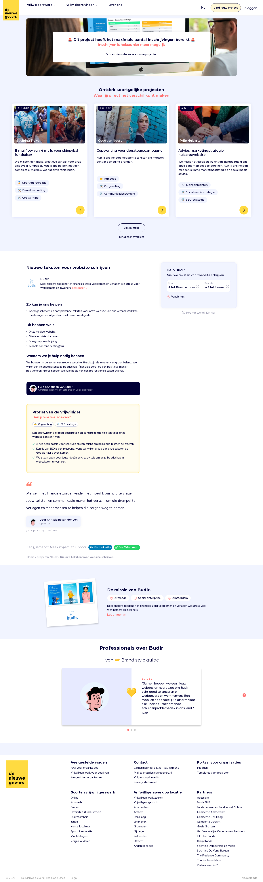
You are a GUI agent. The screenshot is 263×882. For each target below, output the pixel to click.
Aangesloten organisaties (86, 773)
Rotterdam (140, 832)
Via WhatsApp (126, 543)
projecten (43, 553)
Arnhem (138, 808)
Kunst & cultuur (80, 822)
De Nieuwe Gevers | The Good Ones (43, 874)
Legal (74, 874)
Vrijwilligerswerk (41, 5)
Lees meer (116, 611)
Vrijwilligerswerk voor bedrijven (90, 768)
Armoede (76, 798)
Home (30, 553)
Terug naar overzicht (131, 233)
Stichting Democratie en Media (216, 842)
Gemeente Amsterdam (211, 808)
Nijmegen (139, 827)
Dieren (75, 803)
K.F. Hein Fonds (206, 832)
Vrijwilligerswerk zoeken (148, 793)
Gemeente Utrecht (208, 818)
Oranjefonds (204, 837)
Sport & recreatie (81, 827)
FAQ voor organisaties (84, 764)
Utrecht (139, 837)
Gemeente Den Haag (210, 813)
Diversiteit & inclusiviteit (86, 808)
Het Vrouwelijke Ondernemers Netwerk (221, 827)
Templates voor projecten (213, 768)
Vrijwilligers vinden (81, 5)
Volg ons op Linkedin (146, 773)
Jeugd (74, 818)
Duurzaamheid (79, 813)
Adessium (203, 793)
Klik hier (210, 309)
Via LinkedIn (100, 543)
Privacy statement (145, 778)
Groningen (140, 822)
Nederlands (249, 874)
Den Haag (140, 813)
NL (203, 5)
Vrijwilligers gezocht (146, 798)
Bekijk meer (131, 224)
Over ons (116, 5)
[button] (245, 693)
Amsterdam (141, 803)
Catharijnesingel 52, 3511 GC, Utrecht (156, 764)
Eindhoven (140, 818)
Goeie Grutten (206, 822)
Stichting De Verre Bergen (213, 846)
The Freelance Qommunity (213, 851)
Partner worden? (207, 861)
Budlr (54, 553)
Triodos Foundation (209, 856)
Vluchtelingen (79, 832)
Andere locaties (143, 842)
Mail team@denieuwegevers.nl (153, 768)
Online (74, 793)
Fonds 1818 (203, 798)
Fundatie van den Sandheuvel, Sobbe (219, 803)
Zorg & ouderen (80, 837)
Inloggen (250, 6)
